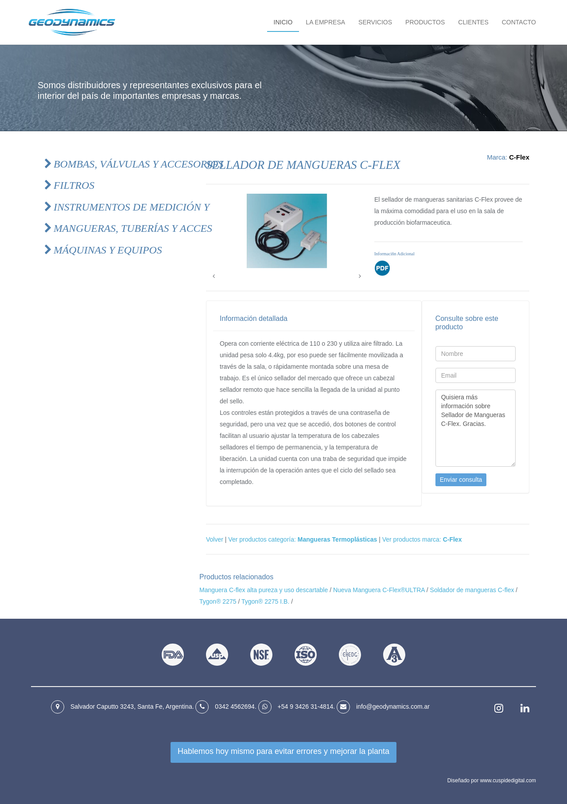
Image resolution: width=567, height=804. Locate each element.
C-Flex (519, 157)
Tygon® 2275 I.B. (265, 601)
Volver (214, 539)
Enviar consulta (461, 479)
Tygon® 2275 (218, 601)
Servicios (375, 22)
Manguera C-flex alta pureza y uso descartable (263, 589)
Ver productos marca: (422, 539)
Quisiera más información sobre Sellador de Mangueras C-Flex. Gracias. (475, 428)
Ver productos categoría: (302, 539)
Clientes (473, 22)
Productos (425, 22)
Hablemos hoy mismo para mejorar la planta (283, 751)
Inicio (283, 22)
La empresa (325, 22)
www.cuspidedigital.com (508, 780)
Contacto (519, 22)
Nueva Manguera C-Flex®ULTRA (379, 589)
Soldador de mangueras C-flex (472, 589)
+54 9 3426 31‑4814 (306, 706)
